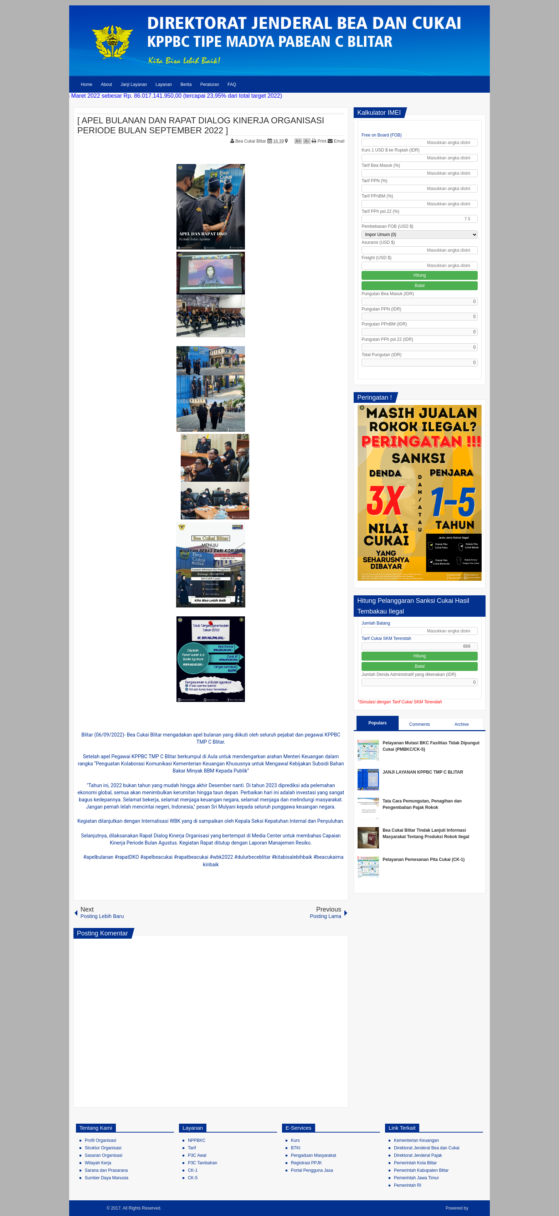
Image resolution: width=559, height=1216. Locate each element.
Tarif (192, 1147)
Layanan (163, 84)
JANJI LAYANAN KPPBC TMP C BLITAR (423, 772)
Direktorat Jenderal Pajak (418, 1155)
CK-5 (193, 1177)
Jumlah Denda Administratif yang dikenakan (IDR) (408, 674)
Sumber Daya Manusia (106, 1177)
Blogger (477, 1208)
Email (336, 141)
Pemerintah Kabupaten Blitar (421, 1170)
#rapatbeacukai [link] (191, 857)
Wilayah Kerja (98, 1162)
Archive (462, 724)
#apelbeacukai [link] (156, 857)
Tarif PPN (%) (374, 180)
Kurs (295, 1140)
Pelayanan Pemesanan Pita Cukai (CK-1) (424, 859)
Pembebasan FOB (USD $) (387, 226)
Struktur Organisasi (103, 1147)
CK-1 (193, 1170)
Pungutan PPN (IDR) (381, 309)
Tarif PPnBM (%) (377, 196)
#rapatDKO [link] (127, 857)
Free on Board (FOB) (381, 135)
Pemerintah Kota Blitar (415, 1162)
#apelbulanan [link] (98, 857)
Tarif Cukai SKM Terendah (386, 638)
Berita (185, 84)
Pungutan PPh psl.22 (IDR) (387, 339)
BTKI (296, 1147)
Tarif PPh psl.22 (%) (380, 211)
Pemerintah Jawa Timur (416, 1177)
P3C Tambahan (202, 1162)
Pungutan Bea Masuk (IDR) (387, 293)
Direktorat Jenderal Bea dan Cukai (426, 1147)
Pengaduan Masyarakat (313, 1155)
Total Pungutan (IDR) (381, 354)
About (106, 84)
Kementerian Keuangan (416, 1140)
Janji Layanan (133, 84)
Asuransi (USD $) (378, 242)
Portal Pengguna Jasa (312, 1170)
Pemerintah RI (407, 1185)
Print (319, 141)
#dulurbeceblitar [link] (252, 857)
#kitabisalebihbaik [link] (292, 857)
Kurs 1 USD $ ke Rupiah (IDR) (390, 150)
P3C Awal (197, 1155)
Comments (419, 724)
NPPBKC (196, 1140)
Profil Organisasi (100, 1140)
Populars (377, 722)
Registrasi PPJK (306, 1162)
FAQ (231, 84)
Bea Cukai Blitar (251, 141)
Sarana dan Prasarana (106, 1170)
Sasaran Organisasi (103, 1155)
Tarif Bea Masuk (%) (380, 165)
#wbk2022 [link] (221, 857)
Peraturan (209, 84)
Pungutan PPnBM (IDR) (384, 324)
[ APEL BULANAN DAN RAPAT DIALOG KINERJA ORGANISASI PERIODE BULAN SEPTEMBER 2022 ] (200, 125)
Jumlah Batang (375, 623)
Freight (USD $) (376, 257)
